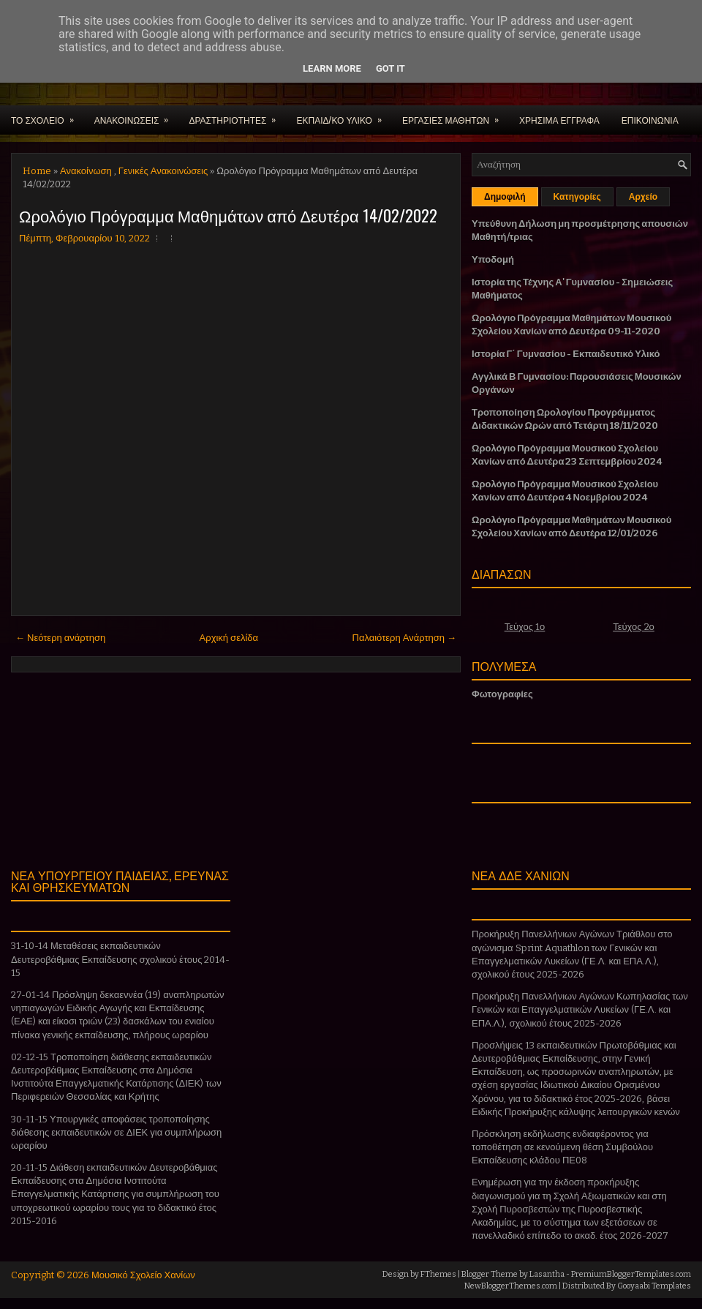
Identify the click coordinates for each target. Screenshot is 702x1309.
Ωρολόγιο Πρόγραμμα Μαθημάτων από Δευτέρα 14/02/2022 (228, 215)
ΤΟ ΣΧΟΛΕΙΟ (47, 115)
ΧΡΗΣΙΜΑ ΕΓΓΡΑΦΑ (559, 119)
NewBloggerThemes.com (510, 1286)
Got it (390, 68)
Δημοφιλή (505, 197)
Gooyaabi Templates (654, 1286)
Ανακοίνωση (86, 170)
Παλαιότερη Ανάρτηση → (404, 637)
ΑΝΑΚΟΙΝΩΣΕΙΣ (136, 115)
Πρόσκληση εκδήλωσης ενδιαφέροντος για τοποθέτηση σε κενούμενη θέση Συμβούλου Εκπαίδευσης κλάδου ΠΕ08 (562, 1147)
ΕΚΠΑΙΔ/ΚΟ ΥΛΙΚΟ (343, 115)
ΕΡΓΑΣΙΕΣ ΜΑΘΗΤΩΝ (455, 115)
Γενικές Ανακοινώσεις (163, 170)
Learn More (332, 68)
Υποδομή (493, 259)
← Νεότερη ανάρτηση (60, 637)
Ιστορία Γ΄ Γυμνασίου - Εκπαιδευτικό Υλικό (566, 353)
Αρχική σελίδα (229, 637)
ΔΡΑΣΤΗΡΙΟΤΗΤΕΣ (237, 115)
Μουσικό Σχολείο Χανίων (143, 1274)
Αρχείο (643, 197)
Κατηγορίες (577, 197)
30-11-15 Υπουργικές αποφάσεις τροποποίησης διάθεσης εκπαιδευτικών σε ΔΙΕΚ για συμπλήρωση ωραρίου (116, 1132)
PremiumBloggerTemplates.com (631, 1274)
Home (37, 170)
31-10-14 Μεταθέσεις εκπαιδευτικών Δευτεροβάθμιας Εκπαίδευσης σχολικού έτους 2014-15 (120, 959)
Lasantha (547, 1274)
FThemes (438, 1274)
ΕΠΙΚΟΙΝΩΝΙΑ (650, 119)
